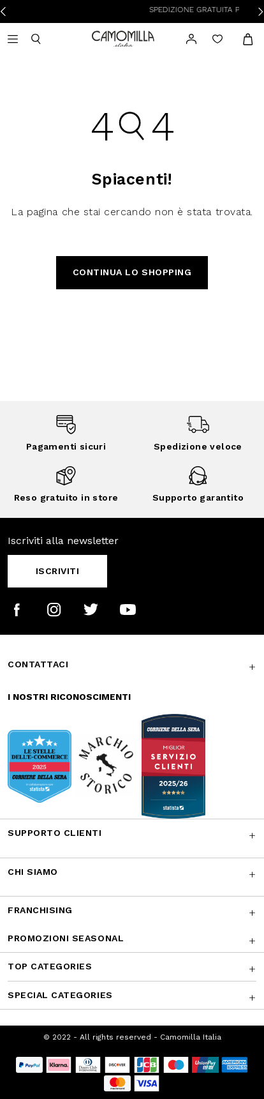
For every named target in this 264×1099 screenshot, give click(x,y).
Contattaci (38, 664)
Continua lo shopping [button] (132, 272)
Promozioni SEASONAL (66, 938)
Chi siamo (33, 872)
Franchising (40, 910)
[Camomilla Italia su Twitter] (91, 610)
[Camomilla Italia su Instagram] (54, 610)
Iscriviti (58, 571)
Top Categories (50, 966)
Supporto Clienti (55, 833)
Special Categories (60, 995)
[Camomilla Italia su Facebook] (17, 610)
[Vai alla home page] (123, 38)
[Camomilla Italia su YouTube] (128, 610)
